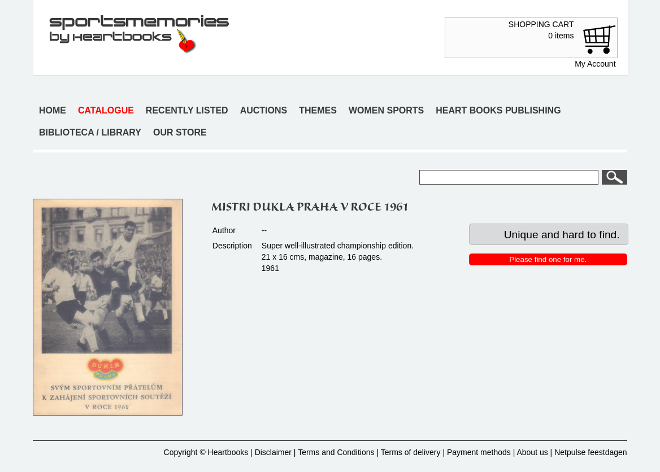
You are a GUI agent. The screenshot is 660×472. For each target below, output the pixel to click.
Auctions (264, 110)
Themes (318, 110)
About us (532, 452)
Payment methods (479, 452)
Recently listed (187, 110)
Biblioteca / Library (90, 132)
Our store (180, 132)
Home (52, 110)
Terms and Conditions (336, 452)
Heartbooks (228, 452)
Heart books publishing (498, 110)
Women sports (386, 110)
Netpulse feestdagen (590, 452)
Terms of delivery (411, 452)
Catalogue (106, 110)
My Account (595, 63)
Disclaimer (273, 452)
